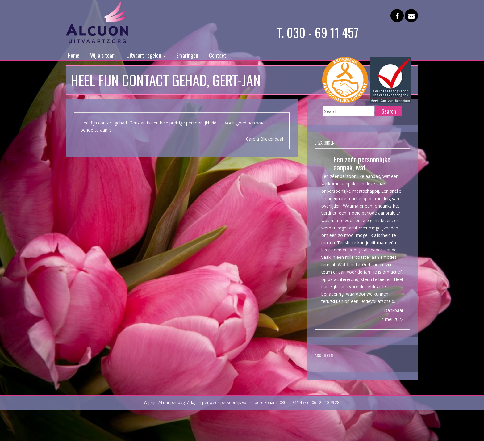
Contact (217, 55)
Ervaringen (187, 55)
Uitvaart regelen (146, 55)
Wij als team (103, 55)
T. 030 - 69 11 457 (318, 32)
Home (73, 55)
